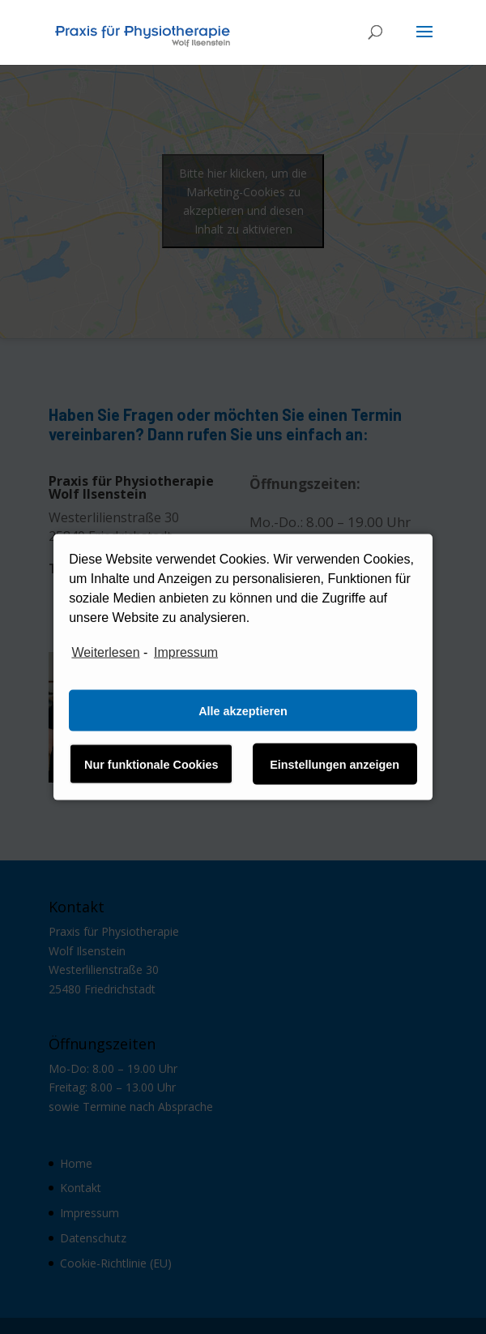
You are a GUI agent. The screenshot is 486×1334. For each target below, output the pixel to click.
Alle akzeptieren (243, 710)
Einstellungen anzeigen (334, 763)
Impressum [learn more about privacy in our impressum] (186, 651)
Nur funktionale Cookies (151, 763)
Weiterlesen (105, 651)
